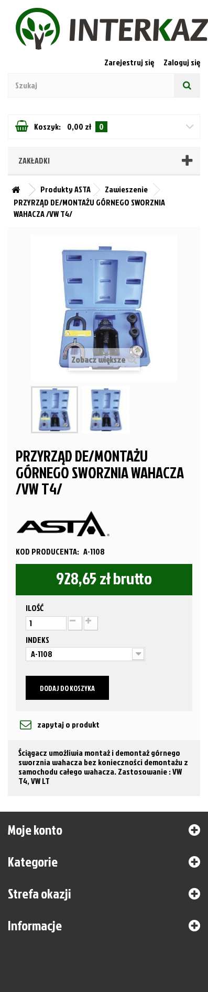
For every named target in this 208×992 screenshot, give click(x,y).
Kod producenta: (47, 551)
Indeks (38, 639)
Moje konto (35, 829)
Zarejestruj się (130, 62)
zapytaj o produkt (68, 724)
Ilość (34, 608)
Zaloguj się (181, 62)
